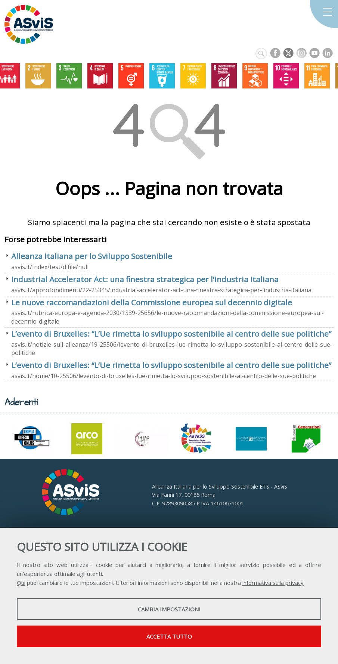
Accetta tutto (169, 636)
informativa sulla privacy (273, 582)
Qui (21, 582)
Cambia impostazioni (169, 609)
